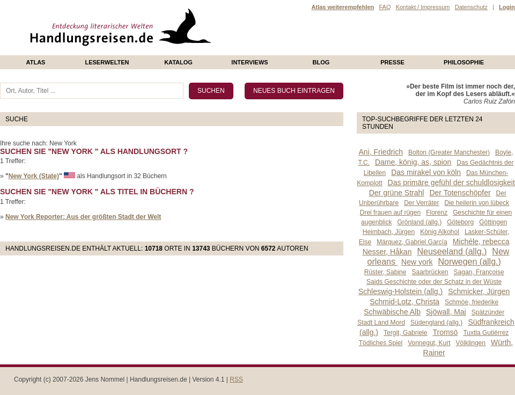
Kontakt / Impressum (423, 7)
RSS (236, 379)
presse (392, 62)
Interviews (249, 62)
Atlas (36, 62)
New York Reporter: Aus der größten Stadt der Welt (83, 217)
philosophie (464, 62)
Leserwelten (107, 62)
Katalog (178, 62)
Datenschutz (471, 7)
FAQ (385, 7)
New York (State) (34, 176)
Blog (321, 62)
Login (507, 7)
